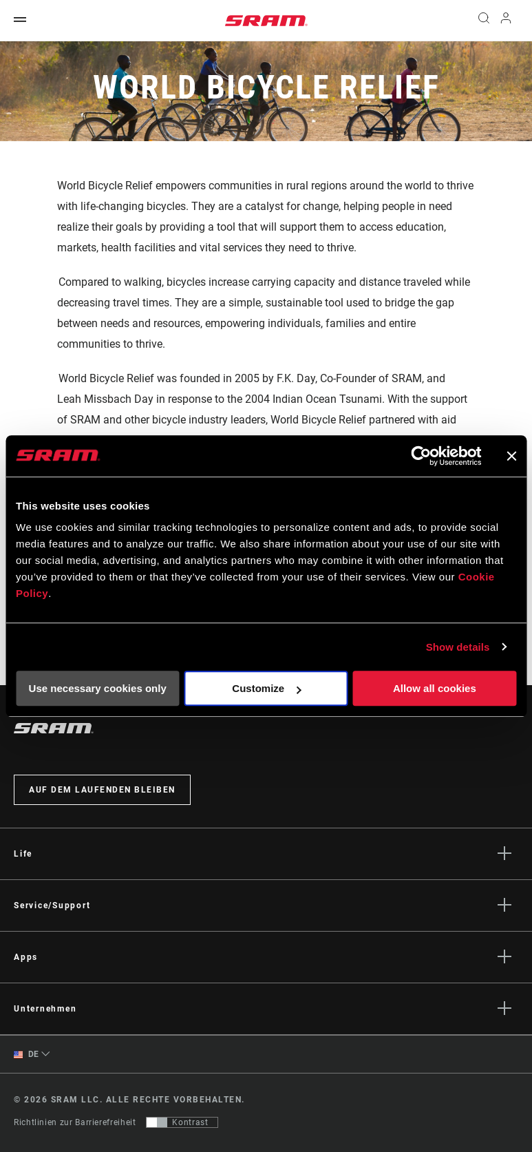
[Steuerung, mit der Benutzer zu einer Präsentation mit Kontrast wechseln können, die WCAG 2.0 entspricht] (182, 1122)
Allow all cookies (434, 688)
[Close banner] (511, 456)
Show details (458, 647)
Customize (266, 688)
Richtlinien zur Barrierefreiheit (75, 1122)
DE (26, 1054)
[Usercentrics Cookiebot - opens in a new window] (421, 456)
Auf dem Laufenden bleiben (102, 790)
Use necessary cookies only (98, 688)
